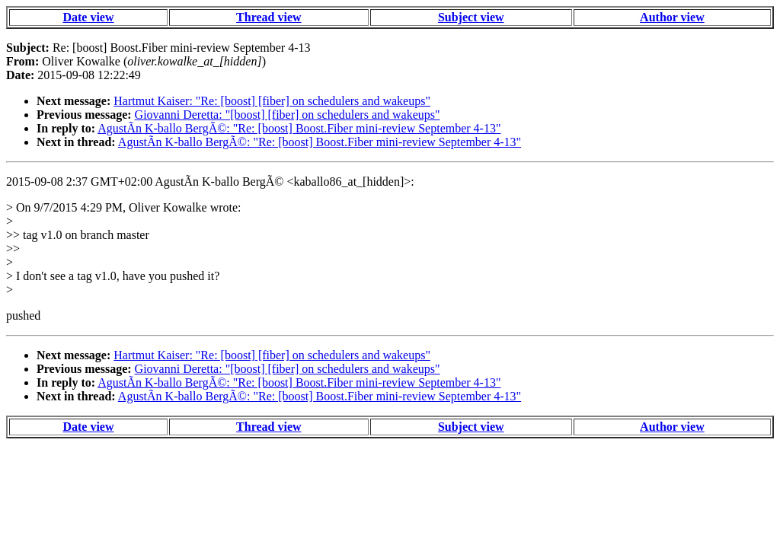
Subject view (471, 17)
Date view (87, 17)
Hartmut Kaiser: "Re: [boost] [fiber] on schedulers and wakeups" (271, 100)
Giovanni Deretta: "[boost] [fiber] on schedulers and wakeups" (287, 114)
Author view (672, 17)
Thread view (268, 17)
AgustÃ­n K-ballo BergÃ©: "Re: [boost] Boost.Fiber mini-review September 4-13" (299, 128)
